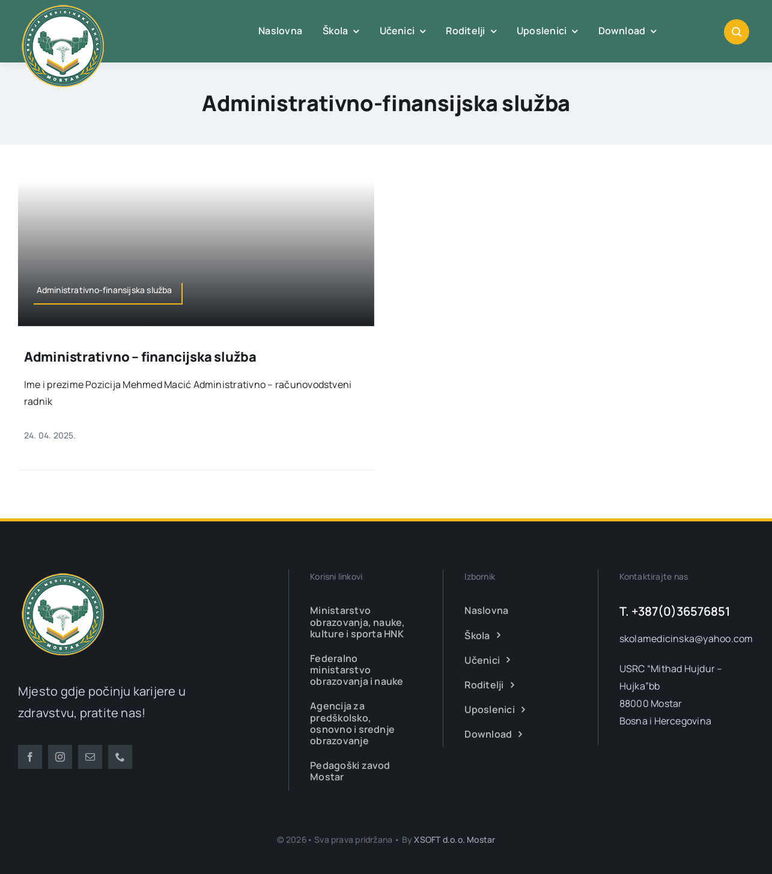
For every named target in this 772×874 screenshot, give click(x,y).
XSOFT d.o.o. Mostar (454, 839)
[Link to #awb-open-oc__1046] (736, 31)
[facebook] (30, 757)
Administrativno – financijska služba (140, 357)
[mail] (90, 757)
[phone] (120, 757)
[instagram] (60, 757)
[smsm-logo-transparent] (63, 574)
